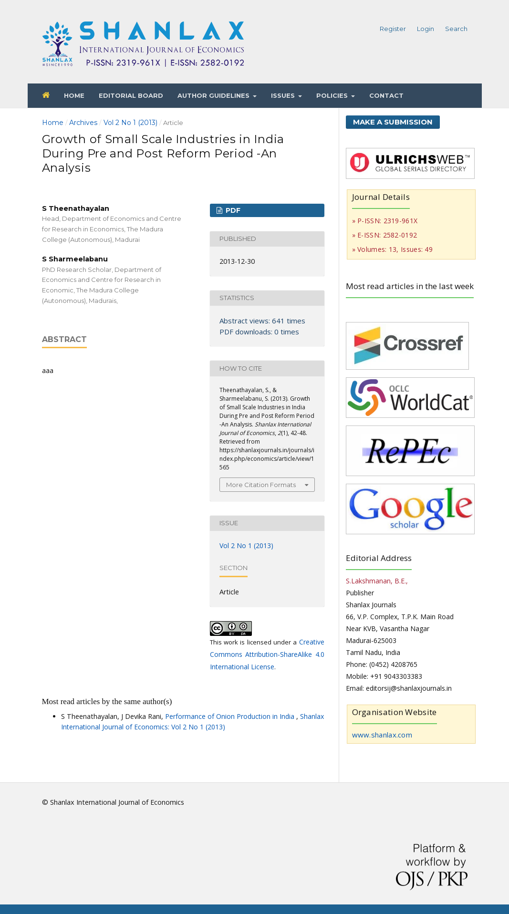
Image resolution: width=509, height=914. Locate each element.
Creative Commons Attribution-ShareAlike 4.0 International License (267, 654)
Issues (284, 95)
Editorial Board (131, 95)
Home (74, 95)
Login (425, 28)
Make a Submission (393, 121)
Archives (83, 122)
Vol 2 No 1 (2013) (130, 122)
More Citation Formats (261, 484)
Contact (386, 95)
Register (393, 28)
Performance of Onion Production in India (230, 716)
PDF (232, 210)
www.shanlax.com (382, 734)
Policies (333, 95)
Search (456, 28)
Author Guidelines (214, 95)
